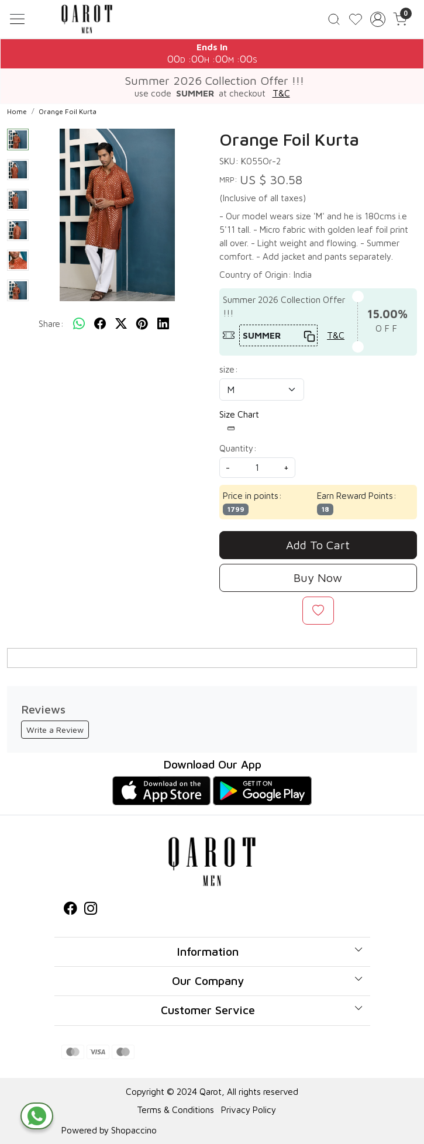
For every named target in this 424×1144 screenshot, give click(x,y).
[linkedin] (163, 324)
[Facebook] (70, 909)
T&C (281, 93)
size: (228, 369)
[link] (334, 19)
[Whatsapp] (78, 324)
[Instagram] (91, 909)
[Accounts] (377, 19)
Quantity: (238, 448)
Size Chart (239, 421)
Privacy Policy (248, 1109)
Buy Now (318, 577)
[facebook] (100, 324)
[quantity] (257, 467)
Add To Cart (318, 545)
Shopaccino (134, 1130)
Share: (51, 323)
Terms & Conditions (175, 1109)
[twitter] (121, 324)
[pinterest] (142, 324)
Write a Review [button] (55, 730)
